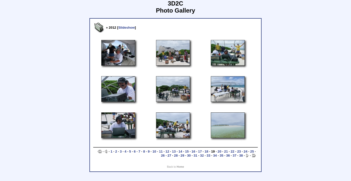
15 (187, 151)
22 (232, 151)
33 (208, 155)
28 (176, 155)
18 (206, 151)
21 (226, 151)
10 (154, 151)
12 (167, 151)
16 (193, 151)
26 (163, 155)
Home (180, 166)
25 (252, 151)
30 (189, 155)
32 (202, 155)
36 (228, 155)
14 (180, 151)
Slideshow (126, 27)
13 (174, 151)
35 (221, 155)
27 (169, 155)
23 (239, 151)
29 (182, 155)
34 (215, 155)
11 (161, 151)
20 (219, 151)
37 (234, 155)
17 (200, 151)
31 (195, 155)
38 (241, 155)
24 (245, 151)
